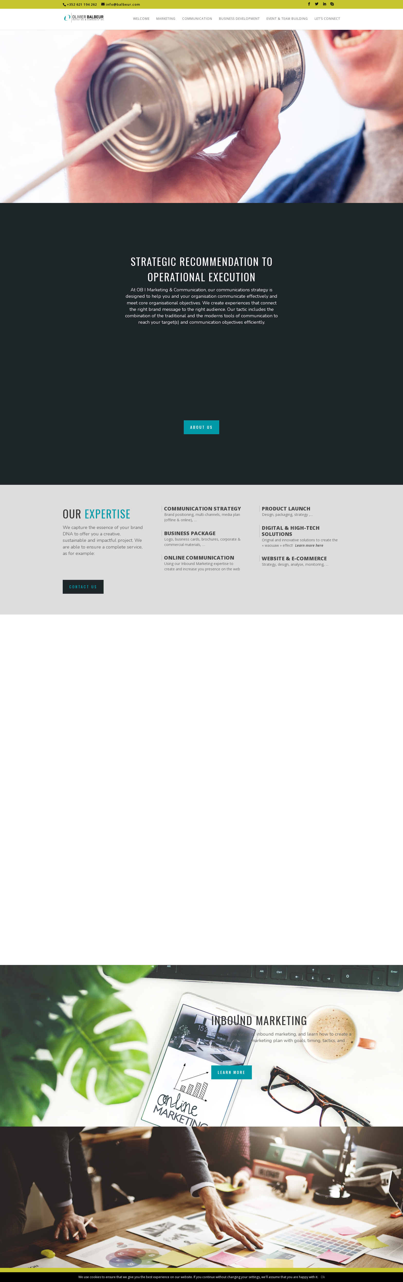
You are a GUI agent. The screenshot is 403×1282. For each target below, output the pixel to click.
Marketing (166, 19)
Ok (323, 1277)
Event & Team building (287, 19)
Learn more (231, 1072)
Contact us (83, 586)
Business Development (239, 19)
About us (201, 427)
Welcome (141, 19)
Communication (197, 19)
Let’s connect (327, 19)
